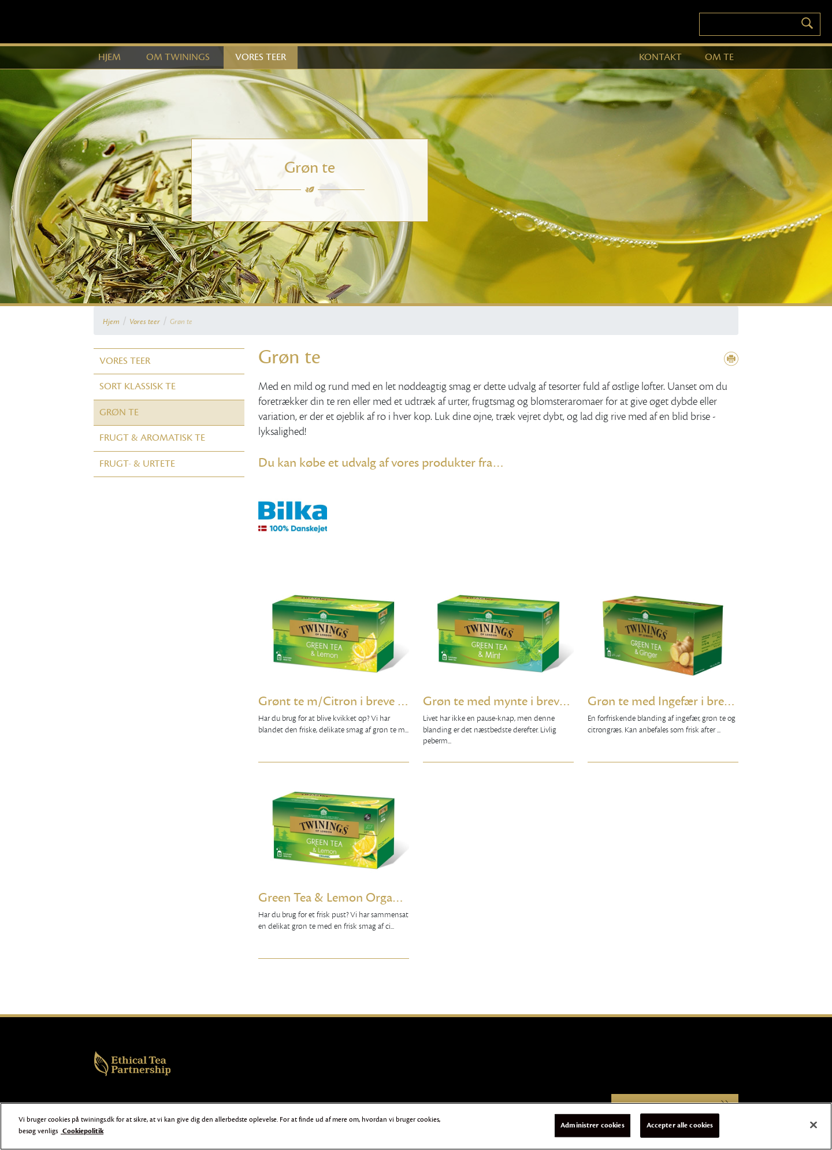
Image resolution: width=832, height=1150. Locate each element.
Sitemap (257, 1107)
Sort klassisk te (137, 386)
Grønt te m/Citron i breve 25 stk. (333, 701)
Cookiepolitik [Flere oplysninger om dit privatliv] (82, 1137)
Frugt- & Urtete (137, 463)
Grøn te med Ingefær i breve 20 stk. (663, 701)
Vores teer (144, 321)
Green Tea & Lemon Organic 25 (333, 898)
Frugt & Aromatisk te (152, 437)
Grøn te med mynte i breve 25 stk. (498, 701)
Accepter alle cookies (680, 1131)
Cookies (196, 1107)
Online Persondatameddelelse (310, 1107)
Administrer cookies (592, 1131)
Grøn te (181, 321)
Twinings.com (675, 1107)
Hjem (111, 321)
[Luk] (813, 1131)
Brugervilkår (165, 1107)
